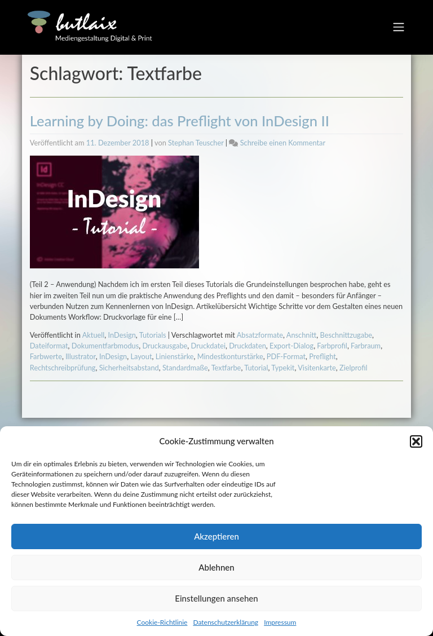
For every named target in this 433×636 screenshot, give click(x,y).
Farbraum (366, 345)
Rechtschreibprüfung (63, 367)
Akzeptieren (216, 536)
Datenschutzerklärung (225, 622)
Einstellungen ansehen (216, 598)
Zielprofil (353, 367)
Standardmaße (185, 367)
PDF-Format (286, 356)
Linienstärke (175, 356)
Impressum (280, 622)
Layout (141, 356)
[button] (416, 441)
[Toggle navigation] (399, 27)
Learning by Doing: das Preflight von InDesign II (179, 120)
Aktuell (93, 334)
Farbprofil (332, 345)
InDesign (122, 334)
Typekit (282, 367)
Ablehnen (216, 567)
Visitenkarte (317, 367)
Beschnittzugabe (346, 334)
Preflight (322, 356)
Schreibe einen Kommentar (282, 142)
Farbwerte (46, 356)
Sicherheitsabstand (129, 367)
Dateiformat (49, 345)
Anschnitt (301, 334)
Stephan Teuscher (196, 142)
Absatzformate (260, 334)
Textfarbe (226, 367)
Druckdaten (247, 345)
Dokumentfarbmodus (105, 345)
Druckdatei (208, 345)
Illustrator (80, 356)
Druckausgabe (164, 345)
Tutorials (152, 334)
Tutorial (256, 367)
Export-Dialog (291, 345)
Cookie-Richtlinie (162, 622)
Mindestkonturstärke (230, 356)
